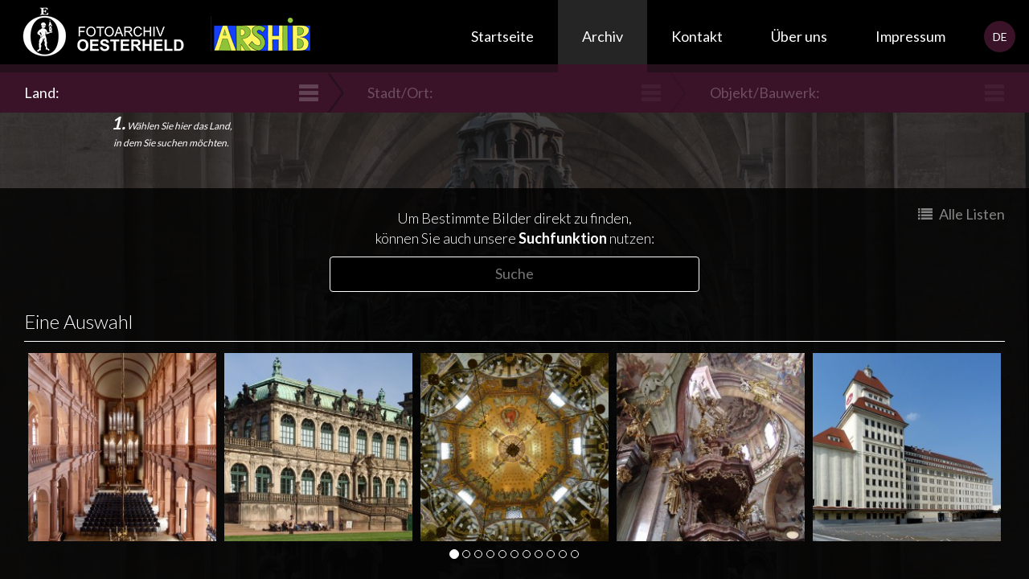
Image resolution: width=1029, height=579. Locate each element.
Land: (44, 92)
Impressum (910, 36)
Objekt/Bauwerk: (767, 92)
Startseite (502, 36)
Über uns (799, 36)
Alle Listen (961, 214)
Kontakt (697, 36)
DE (1000, 36)
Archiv (602, 36)
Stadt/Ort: (402, 92)
